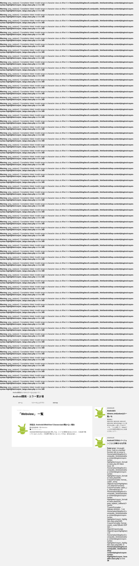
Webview (44, 427)
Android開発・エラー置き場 (28, 396)
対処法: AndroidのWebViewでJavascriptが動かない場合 (52, 425)
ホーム (20, 403)
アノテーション (37, 429)
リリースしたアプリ (38, 403)
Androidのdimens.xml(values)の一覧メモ (117, 413)
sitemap (55, 403)
